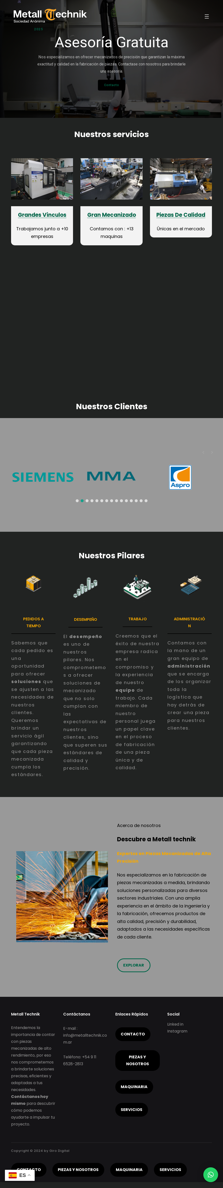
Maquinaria (134, 1087)
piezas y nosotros (137, 1060)
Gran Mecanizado (111, 215)
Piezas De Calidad (180, 215)
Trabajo (137, 619)
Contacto (133, 1034)
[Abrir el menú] (207, 16)
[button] (212, 452)
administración (189, 622)
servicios (131, 1109)
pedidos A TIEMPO (33, 622)
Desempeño (85, 619)
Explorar (133, 965)
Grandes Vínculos (42, 215)
